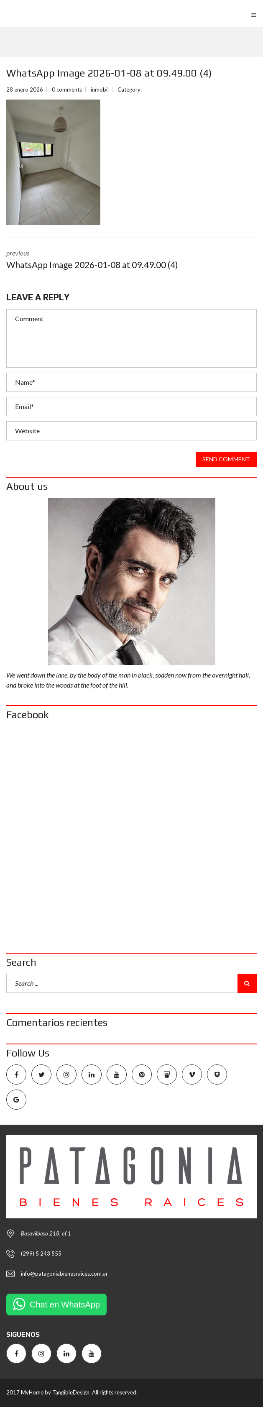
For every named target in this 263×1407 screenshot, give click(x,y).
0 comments (67, 89)
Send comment (226, 459)
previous (131, 260)
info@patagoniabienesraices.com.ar (64, 1273)
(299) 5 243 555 (41, 1253)
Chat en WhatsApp (65, 1304)
